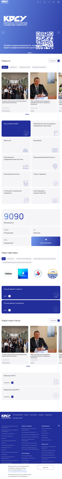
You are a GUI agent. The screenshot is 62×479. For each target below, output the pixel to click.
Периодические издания (8, 445)
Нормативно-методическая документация (29, 429)
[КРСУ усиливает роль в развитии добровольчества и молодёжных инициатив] (43, 92)
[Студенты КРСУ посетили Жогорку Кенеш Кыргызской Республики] (15, 92)
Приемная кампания (27, 455)
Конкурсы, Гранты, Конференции (30, 437)
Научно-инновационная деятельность (8, 457)
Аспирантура (25, 462)
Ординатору (45, 437)
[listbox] (39, 2)
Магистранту (45, 433)
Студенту (44, 431)
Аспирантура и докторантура (29, 443)
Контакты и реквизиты (7, 436)
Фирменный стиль (6, 447)
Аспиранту (44, 435)
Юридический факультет (48, 452)
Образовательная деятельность (10, 460)
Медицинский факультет (48, 461)
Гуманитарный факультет (48, 455)
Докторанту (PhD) (46, 440)
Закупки (4, 450)
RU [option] (38, 2)
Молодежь (4, 454)
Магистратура (25, 460)
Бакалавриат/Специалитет (28, 458)
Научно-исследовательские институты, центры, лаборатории (30, 448)
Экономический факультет (49, 450)
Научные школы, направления (29, 445)
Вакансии (4, 438)
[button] (3, 32)
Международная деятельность (10, 452)
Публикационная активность (29, 432)
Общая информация (7, 463)
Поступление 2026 (46, 428)
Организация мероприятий (9, 440)
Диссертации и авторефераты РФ (30, 434)
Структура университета (8, 433)
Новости (4, 443)
